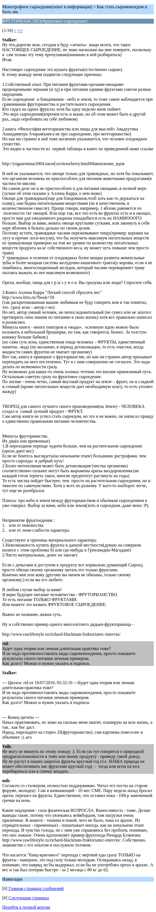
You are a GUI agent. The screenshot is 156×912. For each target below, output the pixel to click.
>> (20, 30)
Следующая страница (29, 897)
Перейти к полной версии (26, 907)
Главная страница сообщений (36, 888)
